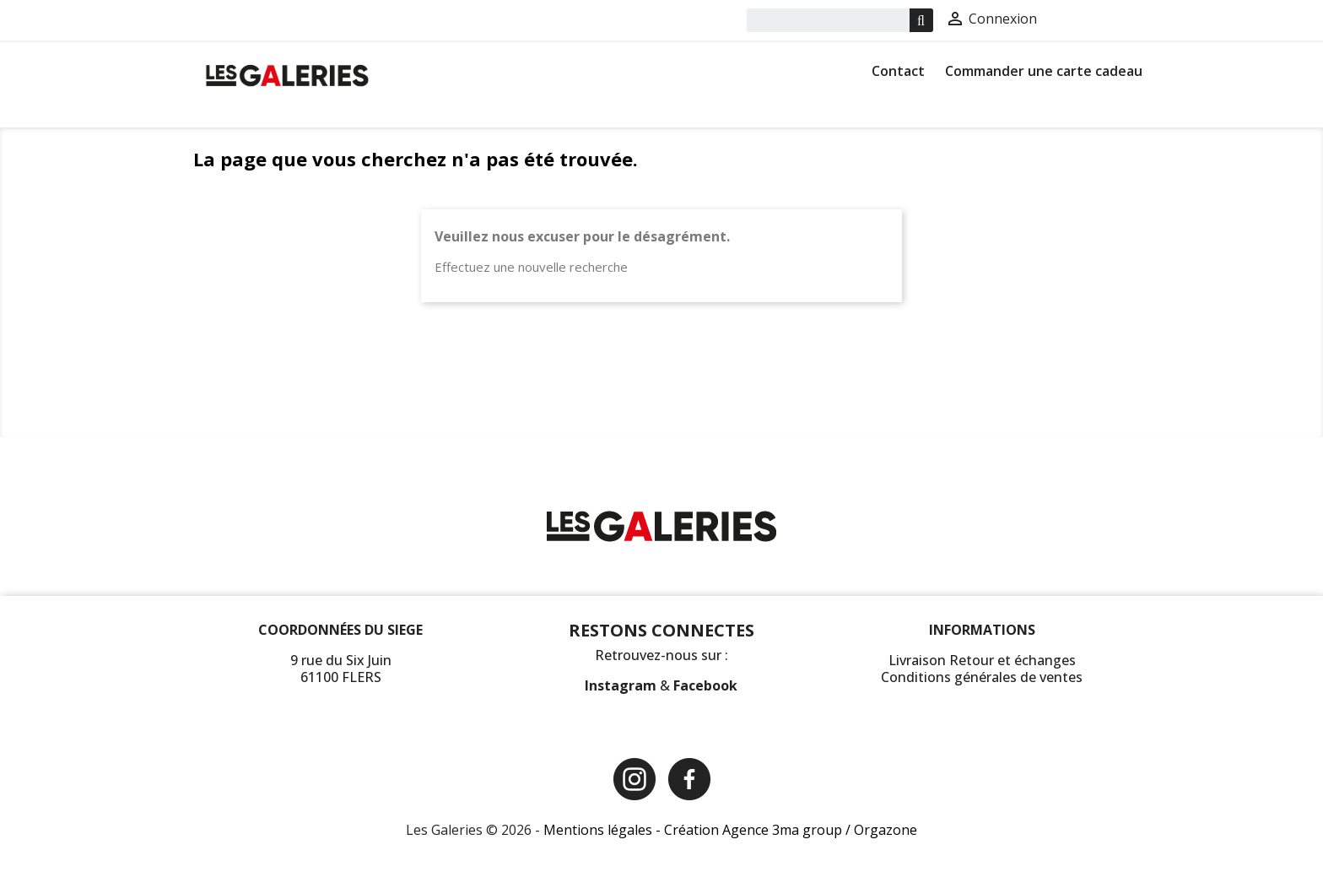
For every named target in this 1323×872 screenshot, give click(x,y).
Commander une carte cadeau (1043, 71)
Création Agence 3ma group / (759, 830)
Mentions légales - (603, 830)
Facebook (705, 685)
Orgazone (885, 830)
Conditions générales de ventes (982, 677)
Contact (898, 71)
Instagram (622, 685)
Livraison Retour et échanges (982, 660)
